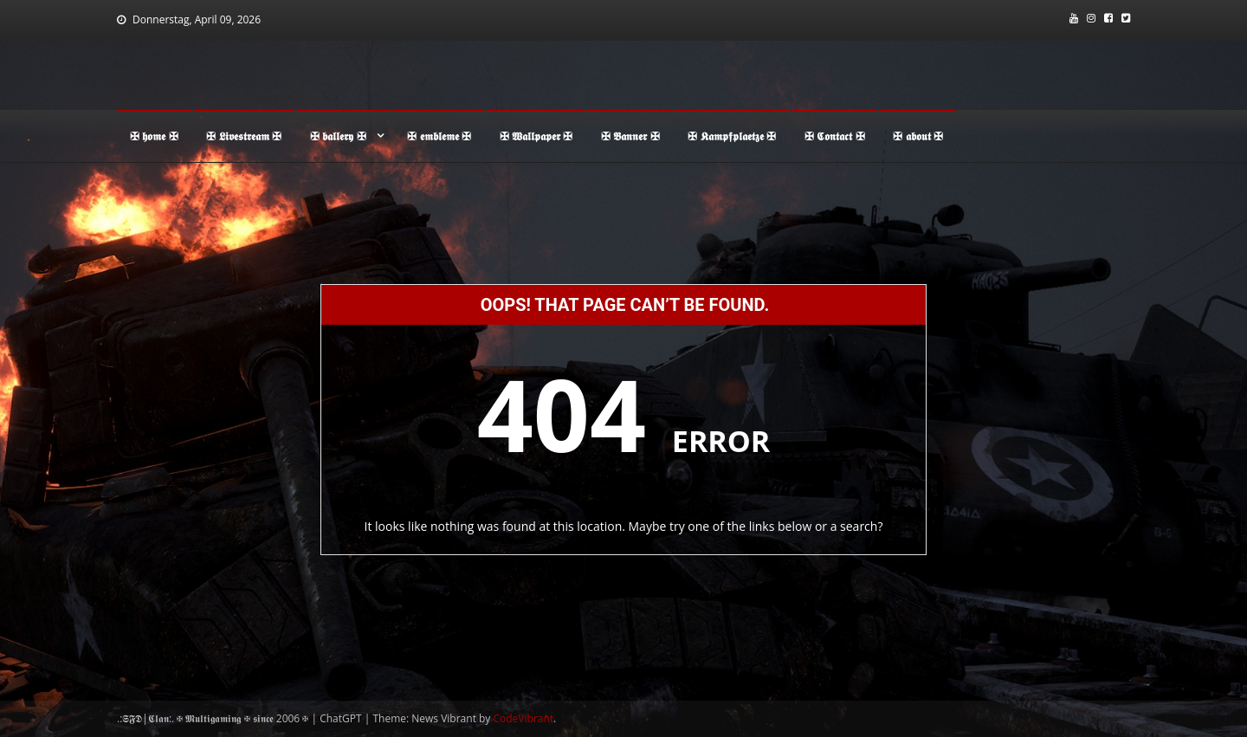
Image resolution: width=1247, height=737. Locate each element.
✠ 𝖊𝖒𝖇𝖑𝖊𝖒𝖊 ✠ (439, 136)
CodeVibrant (524, 718)
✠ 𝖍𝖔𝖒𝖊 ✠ (154, 136)
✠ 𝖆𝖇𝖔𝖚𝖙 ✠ (918, 136)
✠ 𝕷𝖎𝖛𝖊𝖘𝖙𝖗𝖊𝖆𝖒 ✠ (243, 136)
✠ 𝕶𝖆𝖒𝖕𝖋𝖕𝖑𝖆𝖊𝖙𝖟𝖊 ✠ (732, 136)
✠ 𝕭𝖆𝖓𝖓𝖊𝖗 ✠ (630, 136)
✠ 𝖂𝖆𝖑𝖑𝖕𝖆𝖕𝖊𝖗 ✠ (536, 136)
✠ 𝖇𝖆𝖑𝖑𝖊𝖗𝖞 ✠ (338, 136)
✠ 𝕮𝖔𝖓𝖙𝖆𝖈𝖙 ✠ (834, 136)
